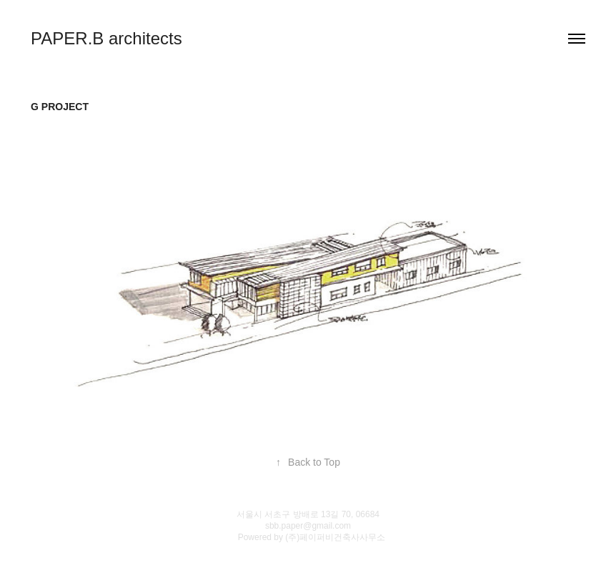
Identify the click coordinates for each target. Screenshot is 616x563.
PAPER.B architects (106, 38)
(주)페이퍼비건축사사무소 (335, 537)
